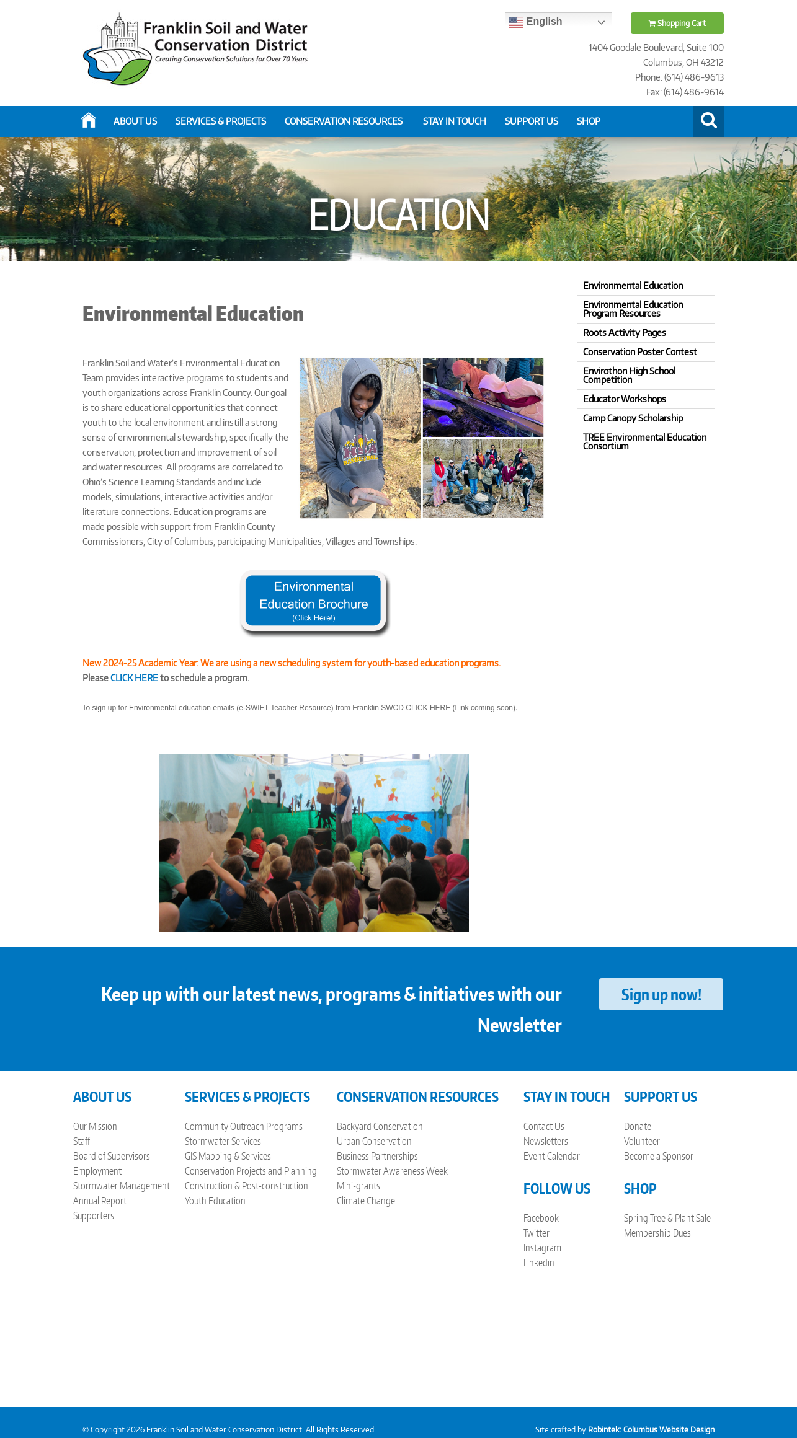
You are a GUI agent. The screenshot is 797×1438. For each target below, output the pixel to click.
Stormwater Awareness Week (392, 1171)
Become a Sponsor (658, 1156)
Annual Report (100, 1200)
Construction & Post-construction (246, 1186)
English (535, 22)
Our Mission (95, 1126)
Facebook (541, 1218)
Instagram (542, 1248)
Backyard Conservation (380, 1126)
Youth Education (215, 1200)
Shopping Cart (677, 23)
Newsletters (545, 1141)
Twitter (536, 1233)
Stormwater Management (121, 1186)
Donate (637, 1126)
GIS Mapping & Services (228, 1156)
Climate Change (366, 1200)
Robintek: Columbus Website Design (651, 1429)
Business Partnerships (377, 1156)
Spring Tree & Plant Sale (667, 1218)
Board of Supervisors (111, 1156)
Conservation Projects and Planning (251, 1171)
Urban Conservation (374, 1141)
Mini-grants (358, 1186)
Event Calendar (551, 1156)
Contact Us (543, 1126)
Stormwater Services (223, 1141)
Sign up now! (661, 994)
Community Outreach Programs (244, 1126)
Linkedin (538, 1262)
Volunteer (642, 1141)
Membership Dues (657, 1233)
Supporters (93, 1215)
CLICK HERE (134, 678)
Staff (81, 1141)
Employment (97, 1171)
